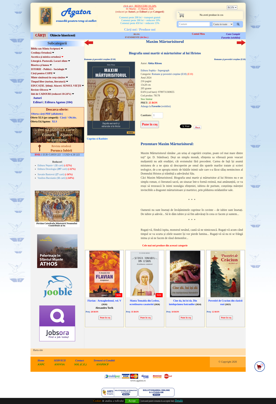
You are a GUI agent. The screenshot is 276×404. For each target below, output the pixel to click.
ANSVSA (59, 364)
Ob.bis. (73, 117)
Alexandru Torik (104, 308)
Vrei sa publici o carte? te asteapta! (57, 135)
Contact (79, 360)
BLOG (137, 34)
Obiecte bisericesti (62, 35)
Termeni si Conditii (104, 360)
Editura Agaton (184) (58, 102)
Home (41, 360)
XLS (54, 121)
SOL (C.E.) (80, 364)
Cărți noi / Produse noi (139, 29)
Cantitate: (146, 115)
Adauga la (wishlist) (156, 106)
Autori (37, 98)
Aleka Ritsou (155, 63)
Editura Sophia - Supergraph (155, 70)
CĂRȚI (40, 35)
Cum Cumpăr (233, 34)
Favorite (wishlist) (230, 37)
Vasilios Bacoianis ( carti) (56, 178)
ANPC (41, 364)
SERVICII (60, 360)
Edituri (38, 102)
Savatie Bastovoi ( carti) (55, 174)
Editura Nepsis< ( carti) (55, 165)
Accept (132, 401)
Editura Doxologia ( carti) (57, 169)
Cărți (63, 117)
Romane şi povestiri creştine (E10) (100, 59)
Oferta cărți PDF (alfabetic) (47, 113)
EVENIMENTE (136, 37)
